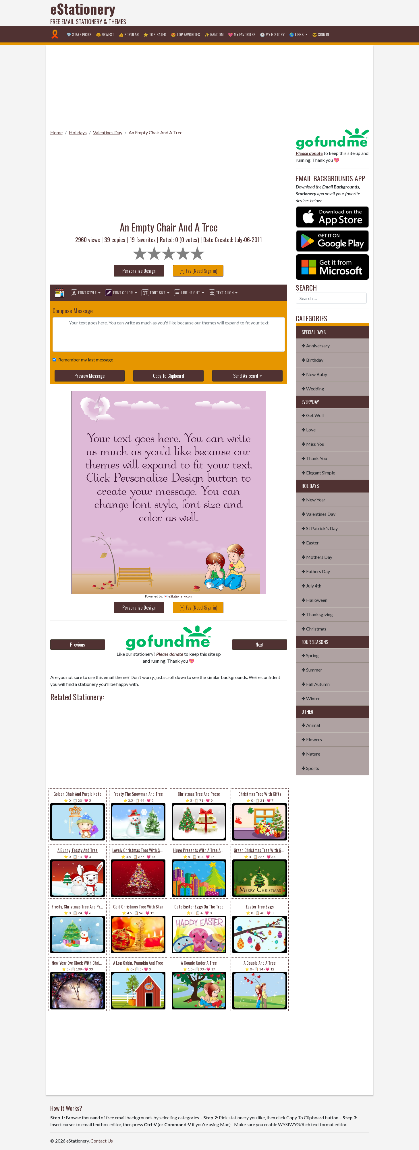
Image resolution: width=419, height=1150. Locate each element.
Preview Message (89, 375)
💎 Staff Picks (78, 34)
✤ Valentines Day (318, 514)
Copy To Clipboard (168, 375)
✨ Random (213, 34)
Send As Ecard (245, 375)
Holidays (78, 132)
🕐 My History (272, 34)
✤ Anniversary (316, 345)
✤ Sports (310, 768)
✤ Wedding (313, 388)
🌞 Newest (105, 34)
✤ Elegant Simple (318, 472)
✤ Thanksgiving (317, 614)
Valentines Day (107, 132)
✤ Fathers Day (316, 571)
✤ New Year (313, 499)
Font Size (154, 292)
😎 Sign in (320, 34)
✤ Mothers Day (317, 557)
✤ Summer (312, 669)
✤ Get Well (313, 415)
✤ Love (309, 429)
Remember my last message (84, 359)
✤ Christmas (314, 628)
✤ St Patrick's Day (320, 528)
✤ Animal (311, 725)
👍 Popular (129, 34)
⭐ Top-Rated (154, 34)
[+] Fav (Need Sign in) (198, 270)
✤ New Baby (314, 374)
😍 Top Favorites (185, 34)
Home (56, 132)
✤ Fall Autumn (316, 684)
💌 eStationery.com (178, 596)
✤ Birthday (312, 360)
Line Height (187, 292)
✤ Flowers (312, 739)
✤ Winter (311, 698)
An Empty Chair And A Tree (155, 132)
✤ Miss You (313, 444)
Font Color (119, 292)
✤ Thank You (314, 458)
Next (260, 644)
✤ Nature (311, 753)
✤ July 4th (311, 585)
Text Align (221, 292)
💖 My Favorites (241, 34)
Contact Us (101, 1140)
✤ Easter (310, 542)
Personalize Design (139, 270)
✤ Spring (310, 655)
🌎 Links (296, 34)
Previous (77, 644)
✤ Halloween (314, 600)
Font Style (84, 292)
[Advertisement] (264, 13)
